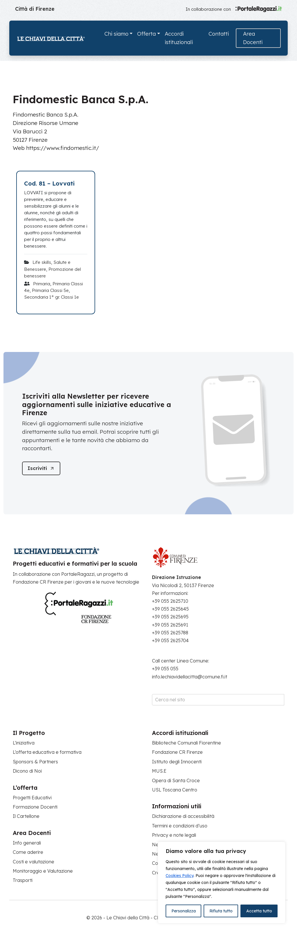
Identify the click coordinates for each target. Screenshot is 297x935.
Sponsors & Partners (35, 762)
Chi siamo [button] (116, 33)
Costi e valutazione (33, 862)
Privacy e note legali (174, 835)
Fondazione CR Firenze (177, 752)
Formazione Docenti (35, 807)
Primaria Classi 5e (50, 290)
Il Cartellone (26, 816)
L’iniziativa (24, 743)
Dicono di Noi (27, 771)
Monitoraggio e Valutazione (43, 871)
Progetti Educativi (32, 797)
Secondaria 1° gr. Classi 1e (51, 297)
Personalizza (183, 911)
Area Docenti (252, 38)
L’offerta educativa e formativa (47, 752)
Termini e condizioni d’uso (179, 826)
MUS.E (159, 771)
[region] (221, 882)
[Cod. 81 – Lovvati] (55, 183)
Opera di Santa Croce (176, 780)
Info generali (27, 843)
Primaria (41, 283)
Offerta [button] (146, 33)
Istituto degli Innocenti (177, 762)
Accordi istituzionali (179, 38)
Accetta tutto (259, 911)
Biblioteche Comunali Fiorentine (186, 743)
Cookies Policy (179, 875)
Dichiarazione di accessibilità (183, 816)
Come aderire (28, 852)
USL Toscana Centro (174, 790)
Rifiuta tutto (221, 911)
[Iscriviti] (42, 468)
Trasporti (22, 880)
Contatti (219, 33)
